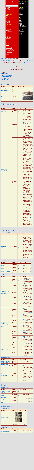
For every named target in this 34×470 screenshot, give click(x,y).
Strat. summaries (9, 52)
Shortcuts (8, 9)
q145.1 (24, 308)
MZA (25, 361)
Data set (7, 45)
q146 (24, 330)
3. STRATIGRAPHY (6, 76)
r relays (20, 22)
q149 (24, 336)
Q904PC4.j (31, 340)
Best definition (5, 90)
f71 (24, 138)
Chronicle (8, 21)
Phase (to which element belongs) (5, 365)
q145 (24, 325)
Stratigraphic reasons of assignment (6, 374)
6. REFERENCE (5, 79)
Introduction (8, 25)
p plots (20, 21)
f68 (24, 291)
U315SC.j (31, 91)
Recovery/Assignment (7, 232)
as (18, 265)
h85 (24, 365)
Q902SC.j (31, 136)
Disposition (4, 427)
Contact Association (6, 275)
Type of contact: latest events (5, 292)
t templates (21, 24)
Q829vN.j (31, 312)
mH (25, 152)
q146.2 (24, 319)
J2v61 (29, 157)
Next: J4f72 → (29, 60)
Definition (3, 111)
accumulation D (26, 90)
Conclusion (8, 22)
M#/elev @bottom (5, 271)
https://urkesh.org (4, 58)
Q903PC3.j (29, 268)
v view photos (22, 25)
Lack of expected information (5, 247)
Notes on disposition (6, 431)
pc (18, 125)
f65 (30, 133)
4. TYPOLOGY (5, 78)
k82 (24, 196)
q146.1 (24, 314)
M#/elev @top (4, 268)
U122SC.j (31, 258)
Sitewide (7, 54)
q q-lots (20, 11)
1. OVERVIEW (5, 73)
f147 (24, 284)
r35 (30, 376)
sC (17, 97)
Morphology (4, 387)
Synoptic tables (9, 48)
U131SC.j (31, 398)
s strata (20, 23)
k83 (24, 116)
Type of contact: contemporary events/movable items (5, 324)
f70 (24, 278)
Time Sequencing (6, 357)
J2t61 (24, 147)
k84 (24, 240)
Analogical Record (6, 408)
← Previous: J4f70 (5, 60)
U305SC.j (31, 289)
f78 (28, 348)
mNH (19, 332)
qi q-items (21, 12)
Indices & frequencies (10, 47)
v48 (19, 423)
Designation (4, 107)
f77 (29, 353)
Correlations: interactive (10, 49)
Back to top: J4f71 (3, 103)
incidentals (21, 4)
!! (17, 88)
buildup (24, 88)
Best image (4, 97)
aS (18, 327)
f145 (24, 302)
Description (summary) (4, 169)
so (23, 392)
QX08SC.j (31, 282)
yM (18, 392)
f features (21, 9)
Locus (2, 265)
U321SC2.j (23, 424)
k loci (20, 20)
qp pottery (21, 14)
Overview (8, 16)
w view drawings (22, 26)
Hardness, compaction (4, 398)
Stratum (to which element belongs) (5, 361)
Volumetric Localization (7, 261)
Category (3, 88)
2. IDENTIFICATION (6, 75)
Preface (7, 15)
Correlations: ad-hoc (10, 50)
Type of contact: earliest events (5, 348)
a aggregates (21, 8)
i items (20, 10)
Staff (7, 17)
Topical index (8, 7)
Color (2, 395)
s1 (23, 361)
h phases (20, 19)
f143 (24, 296)
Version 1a (27, 62)
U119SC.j (31, 432)
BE (9, 33)
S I (8, 20)
